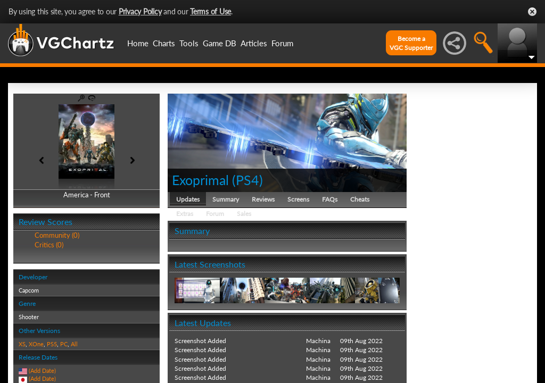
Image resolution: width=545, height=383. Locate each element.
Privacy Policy (140, 11)
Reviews (263, 199)
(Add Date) (42, 370)
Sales (244, 214)
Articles (254, 43)
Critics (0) (49, 244)
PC (64, 343)
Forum (282, 43)
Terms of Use (210, 11)
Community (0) (57, 235)
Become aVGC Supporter (411, 43)
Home (137, 43)
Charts (164, 43)
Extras (184, 214)
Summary (225, 199)
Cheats (359, 199)
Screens (298, 199)
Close (532, 11)
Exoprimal (200, 180)
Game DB (219, 43)
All (74, 343)
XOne (36, 343)
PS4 (247, 180)
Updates (188, 199)
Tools (189, 43)
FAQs (329, 199)
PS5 (52, 343)
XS (22, 343)
